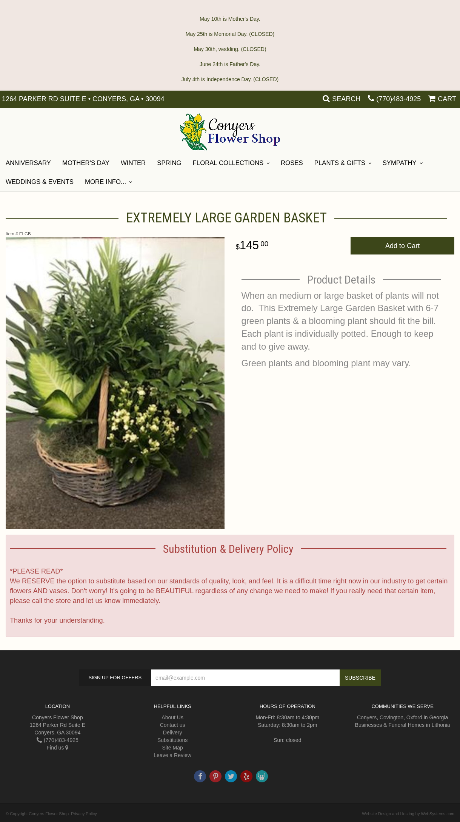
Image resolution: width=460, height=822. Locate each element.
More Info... (105, 181)
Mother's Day (85, 163)
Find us (57, 748)
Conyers (367, 717)
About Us (172, 717)
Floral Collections (228, 163)
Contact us (172, 725)
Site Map (172, 748)
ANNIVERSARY (28, 163)
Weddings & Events (40, 181)
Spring (169, 163)
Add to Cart (402, 246)
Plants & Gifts (339, 163)
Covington (391, 717)
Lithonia (441, 725)
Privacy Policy (84, 813)
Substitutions (172, 740)
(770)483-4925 (398, 99)
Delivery (172, 732)
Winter (133, 163)
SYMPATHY (400, 163)
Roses (292, 163)
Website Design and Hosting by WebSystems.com (408, 813)
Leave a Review (172, 755)
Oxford (414, 717)
